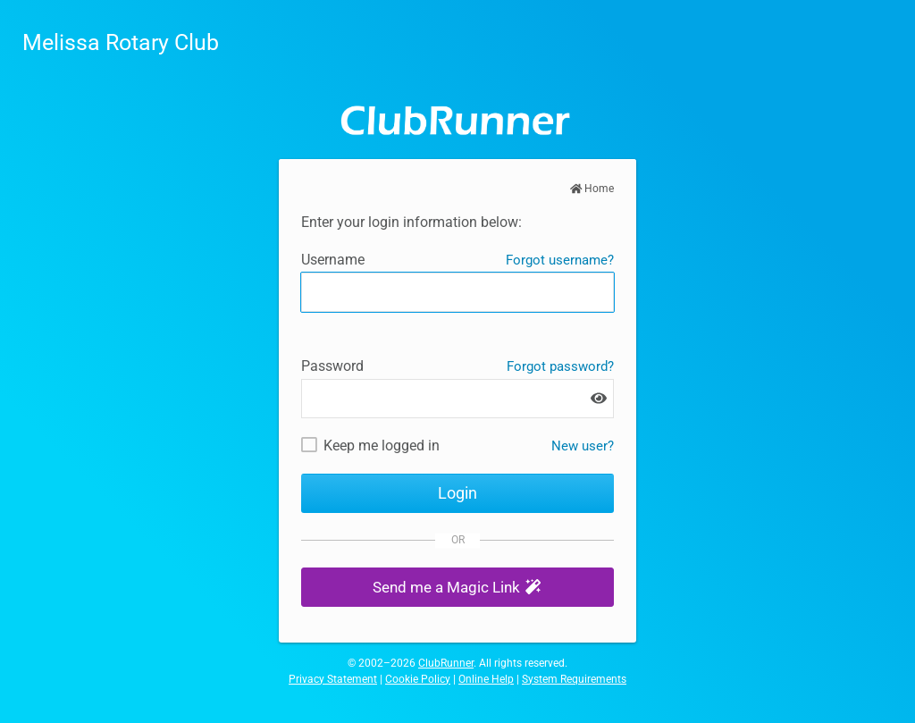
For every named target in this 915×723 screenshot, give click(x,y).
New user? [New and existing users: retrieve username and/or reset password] (582, 446)
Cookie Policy (417, 679)
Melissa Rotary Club (120, 42)
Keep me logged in (381, 445)
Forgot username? (560, 260)
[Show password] (599, 398)
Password (332, 365)
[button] (457, 587)
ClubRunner (446, 663)
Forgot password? (560, 366)
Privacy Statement (333, 679)
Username (333, 259)
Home (592, 188)
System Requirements (574, 679)
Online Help (486, 679)
